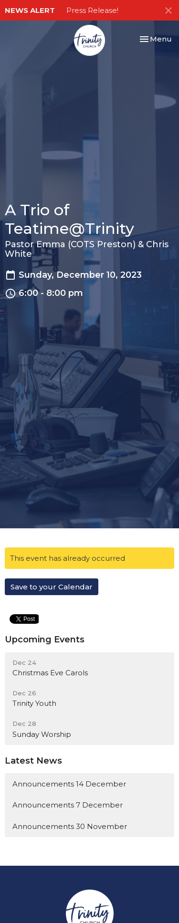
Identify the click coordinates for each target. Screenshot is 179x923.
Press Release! (92, 10)
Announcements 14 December (69, 783)
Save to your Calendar (52, 586)
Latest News (33, 760)
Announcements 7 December (67, 804)
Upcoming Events (44, 639)
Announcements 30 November (69, 826)
